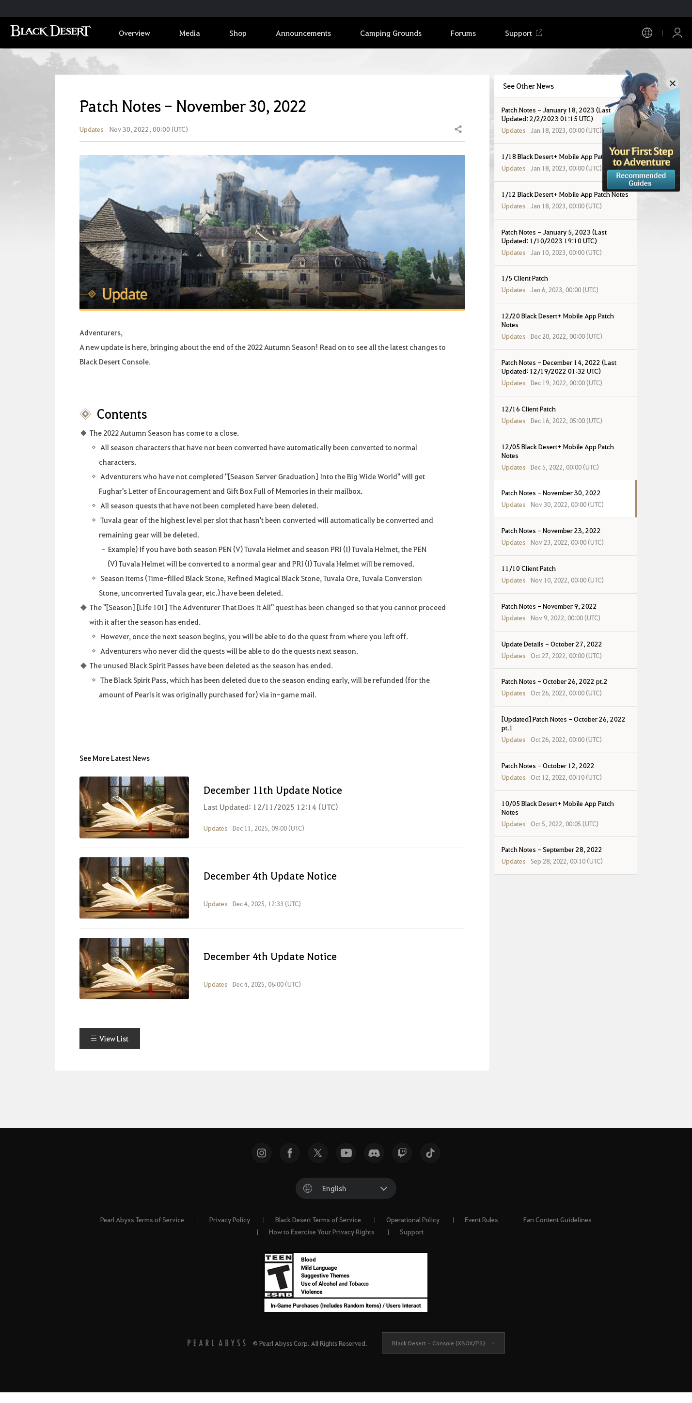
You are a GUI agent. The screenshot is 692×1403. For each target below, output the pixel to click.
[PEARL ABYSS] (217, 1353)
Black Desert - (438, 1353)
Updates (91, 134)
